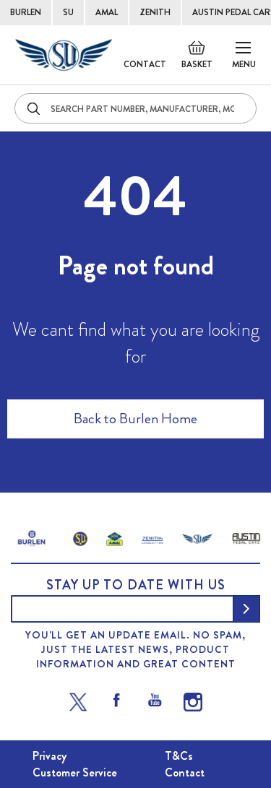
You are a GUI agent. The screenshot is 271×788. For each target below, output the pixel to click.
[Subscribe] (246, 609)
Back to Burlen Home (135, 418)
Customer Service (75, 772)
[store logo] (63, 55)
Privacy (49, 756)
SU (68, 12)
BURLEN (25, 12)
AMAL (106, 12)
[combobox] (135, 108)
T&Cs (179, 756)
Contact (145, 64)
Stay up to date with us (135, 585)
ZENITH (155, 12)
